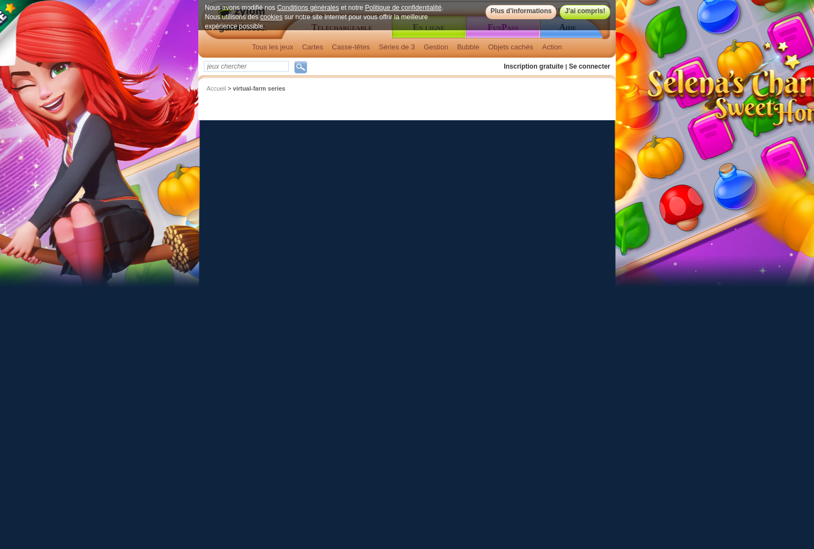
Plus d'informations (521, 11)
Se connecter (589, 66)
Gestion (435, 47)
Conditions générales (308, 8)
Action (552, 47)
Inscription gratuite (534, 66)
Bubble (468, 47)
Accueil (216, 88)
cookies (271, 17)
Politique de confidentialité (403, 8)
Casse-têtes (351, 47)
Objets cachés (510, 47)
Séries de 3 (397, 47)
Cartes (312, 47)
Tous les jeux (272, 47)
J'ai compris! (585, 11)
